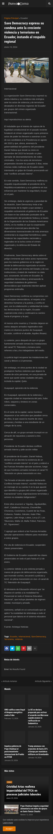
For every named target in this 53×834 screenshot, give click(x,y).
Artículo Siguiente (42, 681)
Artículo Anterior (10, 681)
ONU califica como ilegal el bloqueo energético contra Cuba (14, 712)
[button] (3, 3)
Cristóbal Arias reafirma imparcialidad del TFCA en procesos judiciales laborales (24, 790)
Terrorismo (9, 639)
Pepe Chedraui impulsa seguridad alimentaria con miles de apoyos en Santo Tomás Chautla (34, 809)
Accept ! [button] (9, 829)
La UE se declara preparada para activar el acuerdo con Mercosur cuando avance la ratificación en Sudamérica (38, 716)
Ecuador (24, 18)
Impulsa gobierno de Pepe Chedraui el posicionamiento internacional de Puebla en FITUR (14, 751)
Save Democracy (38, 637)
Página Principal (11, 18)
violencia (19, 639)
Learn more (8, 823)
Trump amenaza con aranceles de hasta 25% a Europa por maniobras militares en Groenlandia (38, 750)
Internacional (24, 637)
